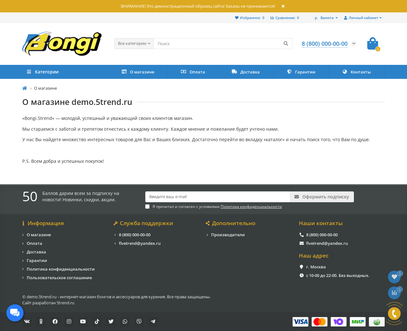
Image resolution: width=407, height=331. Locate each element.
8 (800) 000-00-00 (134, 234)
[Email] (217, 196)
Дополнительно (231, 223)
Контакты (356, 72)
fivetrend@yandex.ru (140, 243)
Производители (228, 234)
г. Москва (316, 267)
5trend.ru (65, 302)
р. (325, 17)
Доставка (246, 72)
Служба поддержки (143, 223)
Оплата (193, 72)
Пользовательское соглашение (59, 277)
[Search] (223, 43)
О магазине (137, 72)
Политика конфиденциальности (61, 269)
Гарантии (300, 72)
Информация (43, 223)
